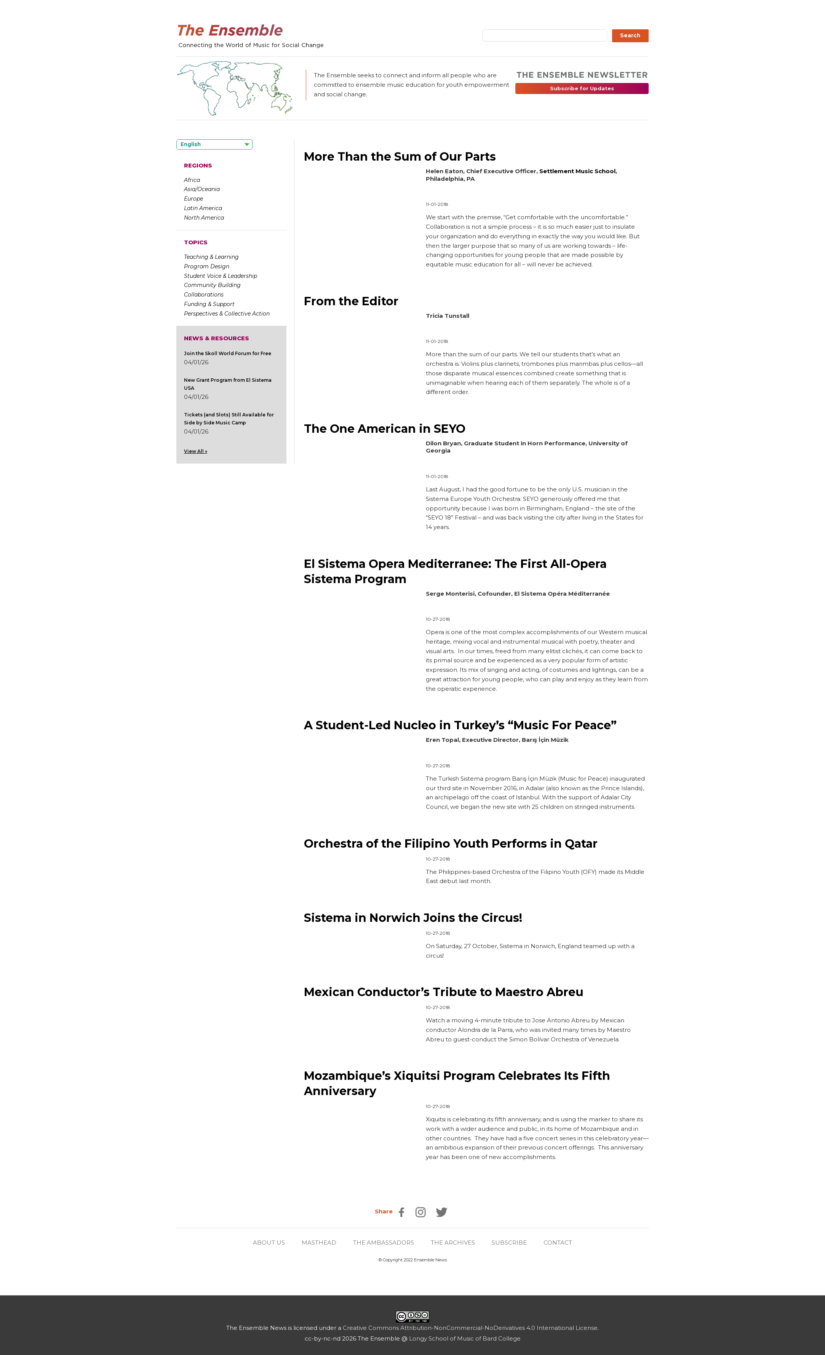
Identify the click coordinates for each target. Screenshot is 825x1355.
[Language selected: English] (214, 144)
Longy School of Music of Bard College (465, 1334)
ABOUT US (269, 1238)
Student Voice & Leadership (220, 276)
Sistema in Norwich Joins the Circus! (413, 915)
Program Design (206, 266)
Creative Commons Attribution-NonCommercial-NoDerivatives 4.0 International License (470, 1323)
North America (204, 217)
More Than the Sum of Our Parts (400, 157)
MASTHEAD (319, 1238)
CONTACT (558, 1238)
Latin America (203, 208)
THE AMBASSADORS (383, 1238)
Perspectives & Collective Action (227, 313)
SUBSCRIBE (509, 1238)
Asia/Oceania (202, 189)
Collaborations (204, 294)
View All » (195, 451)
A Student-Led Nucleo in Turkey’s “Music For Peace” (460, 723)
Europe (193, 198)
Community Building (212, 285)
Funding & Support (209, 304)
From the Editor (351, 301)
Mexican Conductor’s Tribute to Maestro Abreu (443, 989)
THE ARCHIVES (453, 1238)
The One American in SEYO (384, 428)
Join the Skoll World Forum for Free (227, 353)
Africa (192, 180)
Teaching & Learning (211, 256)
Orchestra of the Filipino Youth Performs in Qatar (451, 841)
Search (630, 35)
